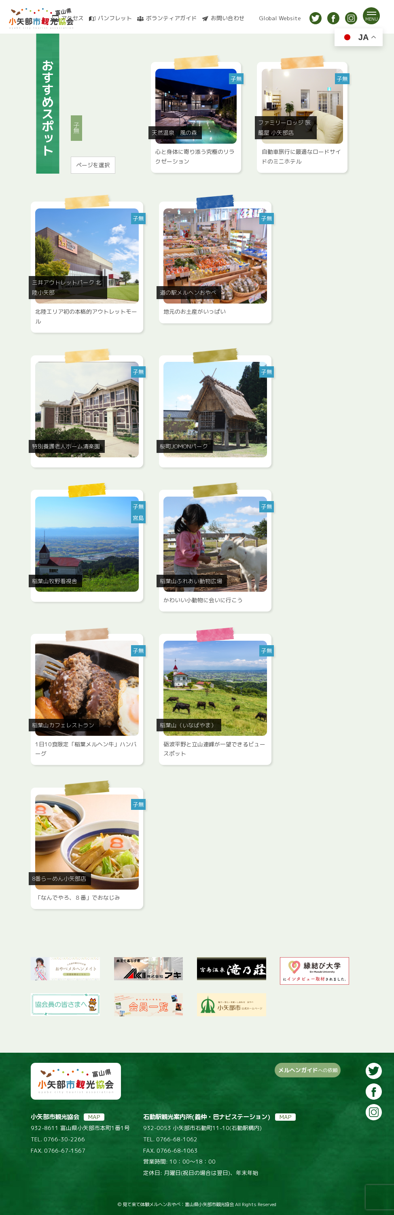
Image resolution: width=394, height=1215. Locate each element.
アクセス (72, 18)
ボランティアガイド (171, 18)
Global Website (280, 18)
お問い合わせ (228, 18)
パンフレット (115, 18)
